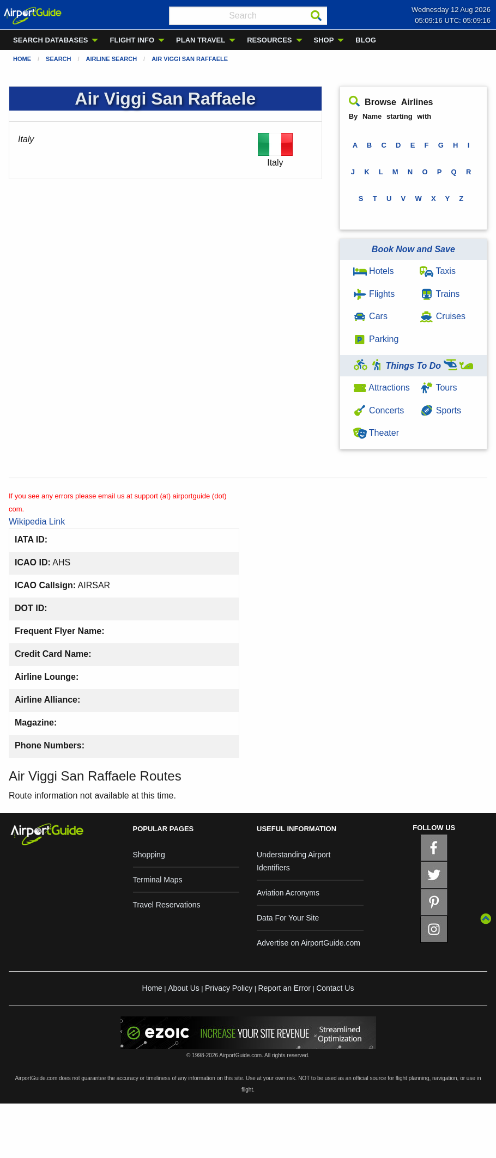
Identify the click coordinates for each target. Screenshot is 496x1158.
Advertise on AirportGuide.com (308, 942)
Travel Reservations (167, 904)
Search (58, 59)
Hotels (373, 271)
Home (22, 59)
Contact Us (335, 988)
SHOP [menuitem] (324, 40)
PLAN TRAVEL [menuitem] (200, 40)
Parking (376, 339)
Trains (439, 293)
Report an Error (284, 988)
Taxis (438, 271)
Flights (374, 293)
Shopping (149, 854)
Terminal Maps (158, 879)
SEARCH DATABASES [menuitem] (50, 40)
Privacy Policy (228, 988)
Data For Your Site (288, 917)
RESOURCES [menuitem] (269, 40)
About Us (183, 988)
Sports (440, 410)
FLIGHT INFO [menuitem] (132, 40)
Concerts (378, 410)
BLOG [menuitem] (365, 40)
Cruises (442, 316)
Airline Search (111, 59)
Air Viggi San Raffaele (190, 59)
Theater (376, 432)
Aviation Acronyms (288, 892)
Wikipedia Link (37, 521)
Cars (370, 316)
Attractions (381, 387)
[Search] (316, 15)
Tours (438, 387)
